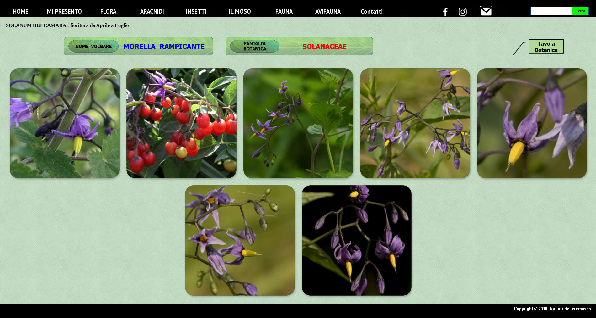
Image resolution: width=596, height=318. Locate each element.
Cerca (580, 10)
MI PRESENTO (64, 11)
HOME (20, 11)
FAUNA (284, 11)
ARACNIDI (152, 11)
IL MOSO (240, 11)
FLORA (108, 11)
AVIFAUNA (328, 11)
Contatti (372, 11)
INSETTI (196, 11)
